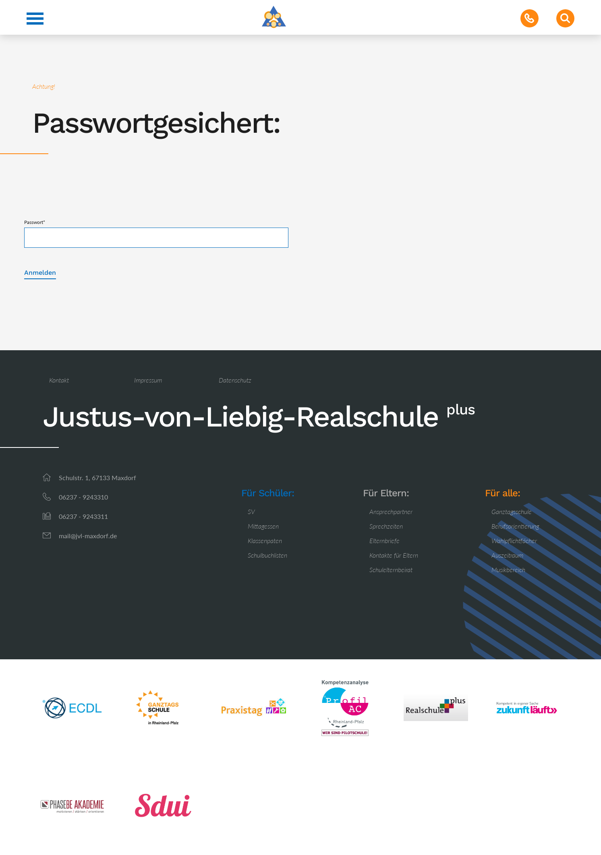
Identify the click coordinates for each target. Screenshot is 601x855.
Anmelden (40, 272)
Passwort (34, 222)
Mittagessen (263, 526)
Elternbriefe (384, 540)
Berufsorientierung (515, 526)
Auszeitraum (507, 555)
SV (251, 511)
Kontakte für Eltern (393, 555)
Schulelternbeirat (390, 569)
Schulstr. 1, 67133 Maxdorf (97, 477)
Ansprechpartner (390, 511)
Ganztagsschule (511, 511)
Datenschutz (235, 380)
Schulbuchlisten (267, 555)
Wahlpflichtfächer (514, 540)
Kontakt (59, 380)
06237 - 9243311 (83, 516)
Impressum (148, 380)
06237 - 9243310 (83, 497)
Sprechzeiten (386, 526)
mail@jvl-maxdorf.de (88, 535)
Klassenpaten (265, 540)
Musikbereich (508, 569)
